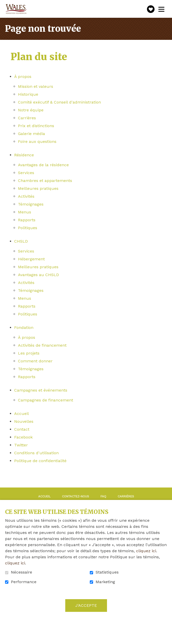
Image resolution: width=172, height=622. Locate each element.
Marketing (105, 582)
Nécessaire (21, 572)
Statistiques (107, 572)
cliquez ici (146, 550)
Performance (23, 582)
